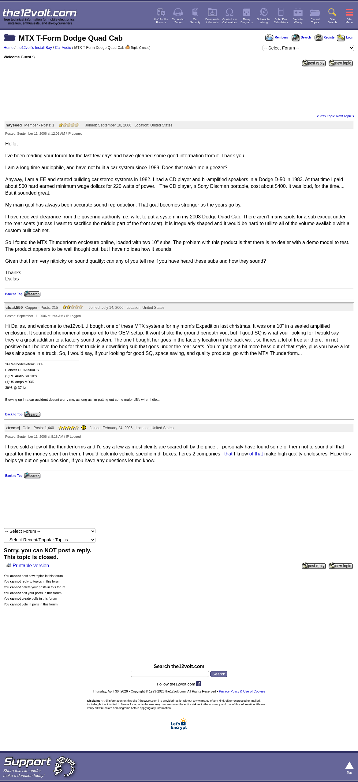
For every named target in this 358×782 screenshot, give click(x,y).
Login (345, 37)
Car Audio (63, 48)
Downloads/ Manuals (212, 21)
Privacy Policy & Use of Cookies (242, 691)
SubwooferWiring (264, 21)
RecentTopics (315, 21)
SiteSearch (332, 21)
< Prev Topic (326, 116)
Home (8, 48)
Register (325, 37)
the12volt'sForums (161, 21)
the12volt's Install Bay (34, 48)
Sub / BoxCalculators (281, 21)
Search (301, 37)
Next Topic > (345, 116)
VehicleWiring (298, 21)
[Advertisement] (179, 89)
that (229, 453)
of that (256, 453)
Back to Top (13, 294)
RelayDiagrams (247, 21)
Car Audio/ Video (178, 21)
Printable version (31, 565)
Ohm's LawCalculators (229, 21)
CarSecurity (195, 21)
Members (276, 37)
